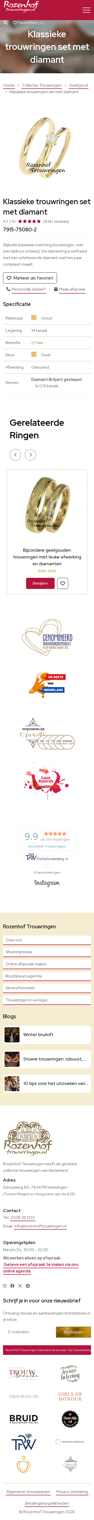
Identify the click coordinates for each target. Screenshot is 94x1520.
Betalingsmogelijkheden (47, 1503)
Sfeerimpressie (19, 952)
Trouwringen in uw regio (27, 1000)
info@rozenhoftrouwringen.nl (40, 1226)
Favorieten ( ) (29, 22)
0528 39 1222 (23, 1217)
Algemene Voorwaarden (28, 1491)
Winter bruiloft (38, 1034)
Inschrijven (73, 1332)
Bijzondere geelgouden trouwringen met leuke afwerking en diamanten (47, 557)
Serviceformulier (20, 988)
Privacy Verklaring (72, 1491)
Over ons (14, 940)
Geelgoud (78, 85)
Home (9, 85)
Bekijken (40, 583)
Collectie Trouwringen (42, 85)
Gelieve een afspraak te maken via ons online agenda (40, 1268)
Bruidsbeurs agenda (24, 976)
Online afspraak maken (26, 964)
